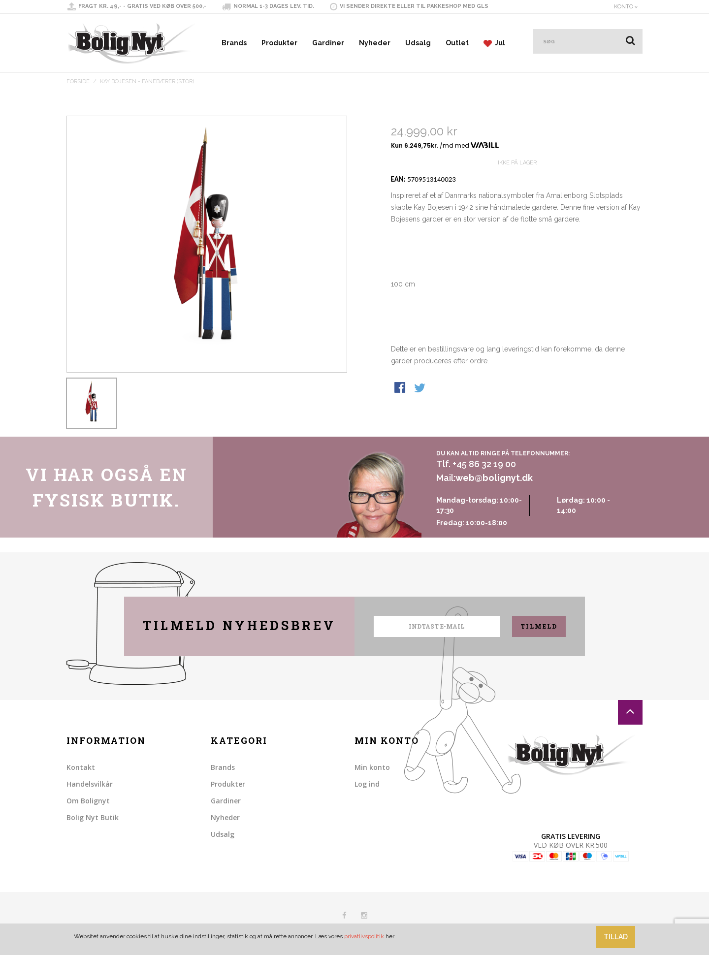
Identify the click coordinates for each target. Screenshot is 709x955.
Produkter (279, 43)
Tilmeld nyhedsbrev (239, 625)
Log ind (367, 784)
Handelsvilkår (89, 784)
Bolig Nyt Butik (92, 817)
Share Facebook (400, 423)
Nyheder (374, 43)
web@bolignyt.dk (494, 478)
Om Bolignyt (88, 800)
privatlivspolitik (364, 936)
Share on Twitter (420, 423)
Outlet (457, 43)
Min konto (372, 767)
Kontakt (80, 767)
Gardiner (328, 43)
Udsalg (418, 43)
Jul (494, 43)
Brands (234, 43)
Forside (78, 81)
